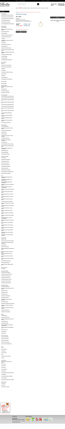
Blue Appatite (3, 268)
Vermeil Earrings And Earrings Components (7, 372)
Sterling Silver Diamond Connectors (6, 279)
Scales (2, 354)
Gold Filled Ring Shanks (4, 152)
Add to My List (18, 29)
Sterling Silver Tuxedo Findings (5, 311)
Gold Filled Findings (22, 12)
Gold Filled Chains (4, 132)
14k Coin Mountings (4, 33)
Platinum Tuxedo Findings (5, 246)
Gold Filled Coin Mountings (29, 12)
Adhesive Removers (4, 315)
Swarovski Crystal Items (4, 335)
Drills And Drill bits (4, 349)
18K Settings (3, 75)
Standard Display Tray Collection (6, 173)
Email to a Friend (22, 29)
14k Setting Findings (4, 56)
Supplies (2, 314)
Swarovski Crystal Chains (5, 338)
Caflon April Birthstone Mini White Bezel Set (7, 96)
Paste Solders (3, 383)
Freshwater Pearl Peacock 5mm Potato (6, 201)
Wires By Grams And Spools (5, 386)
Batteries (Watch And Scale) (5, 317)
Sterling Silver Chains (4, 290)
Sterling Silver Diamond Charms (5, 275)
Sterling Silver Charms (4, 292)
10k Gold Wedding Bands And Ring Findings (7, 23)
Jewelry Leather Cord (4, 329)
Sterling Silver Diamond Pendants (6, 282)
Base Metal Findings (4, 85)
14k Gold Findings (3, 26)
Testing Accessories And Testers (6, 356)
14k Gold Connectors (4, 46)
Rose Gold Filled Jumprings (5, 262)
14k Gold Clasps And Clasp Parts (6, 44)
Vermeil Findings (3, 360)
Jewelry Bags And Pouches (5, 161)
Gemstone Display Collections (5, 159)
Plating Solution (3, 333)
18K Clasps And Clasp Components (6, 65)
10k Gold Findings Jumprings (5, 20)
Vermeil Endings (3, 374)
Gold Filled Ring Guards (4, 150)
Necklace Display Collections (5, 164)
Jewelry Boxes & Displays (4, 156)
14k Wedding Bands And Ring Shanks (6, 59)
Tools (2, 346)
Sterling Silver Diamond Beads (5, 272)
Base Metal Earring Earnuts (5, 90)
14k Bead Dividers (3, 27)
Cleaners (2, 347)
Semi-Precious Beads (4, 267)
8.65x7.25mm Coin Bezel (36, 12)
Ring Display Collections (4, 168)
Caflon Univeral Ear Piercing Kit (5, 122)
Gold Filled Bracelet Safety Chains (6, 130)
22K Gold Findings (3, 83)
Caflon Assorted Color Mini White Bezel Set (7, 104)
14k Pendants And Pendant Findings (6, 54)
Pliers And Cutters (4, 352)
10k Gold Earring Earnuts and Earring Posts (7, 18)
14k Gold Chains (3, 42)
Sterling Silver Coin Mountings (5, 295)
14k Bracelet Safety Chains (5, 31)
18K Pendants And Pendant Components (7, 72)
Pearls (2, 175)
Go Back (26, 29)
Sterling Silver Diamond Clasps (5, 277)
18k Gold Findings (3, 62)
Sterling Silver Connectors (5, 297)
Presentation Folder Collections (5, 166)
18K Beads (2, 63)
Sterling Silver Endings (4, 301)
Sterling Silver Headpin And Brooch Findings (7, 303)
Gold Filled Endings (4, 142)
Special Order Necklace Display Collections (7, 171)
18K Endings (3, 68)
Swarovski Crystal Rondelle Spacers (6, 343)
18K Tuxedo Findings (4, 77)
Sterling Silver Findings (4, 285)
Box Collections (3, 157)
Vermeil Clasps (3, 367)
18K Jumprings (3, 70)
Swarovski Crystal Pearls (4, 340)
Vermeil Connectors (4, 369)
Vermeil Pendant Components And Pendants (7, 379)
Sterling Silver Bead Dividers (5, 286)
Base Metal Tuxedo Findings (5, 92)
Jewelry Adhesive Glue (4, 321)
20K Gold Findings (3, 81)
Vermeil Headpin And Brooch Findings (6, 376)
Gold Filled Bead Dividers (5, 126)
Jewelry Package (3, 331)
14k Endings (3, 38)
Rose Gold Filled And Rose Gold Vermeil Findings (7, 252)
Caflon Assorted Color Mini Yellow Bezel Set (7, 106)
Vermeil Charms (3, 365)
